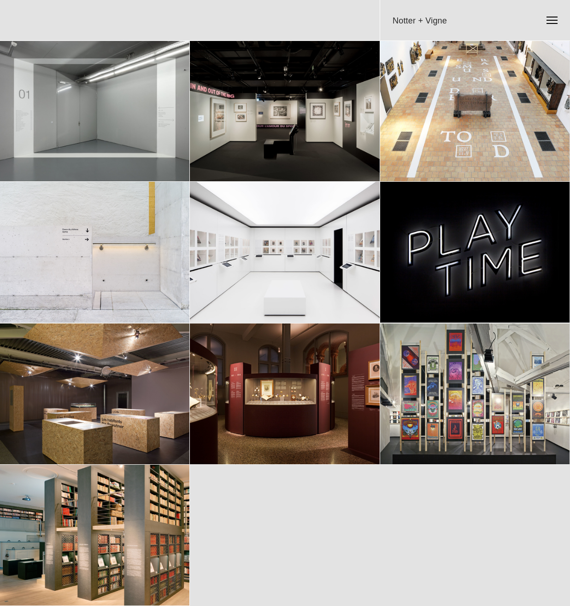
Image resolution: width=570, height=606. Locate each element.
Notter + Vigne (420, 20)
